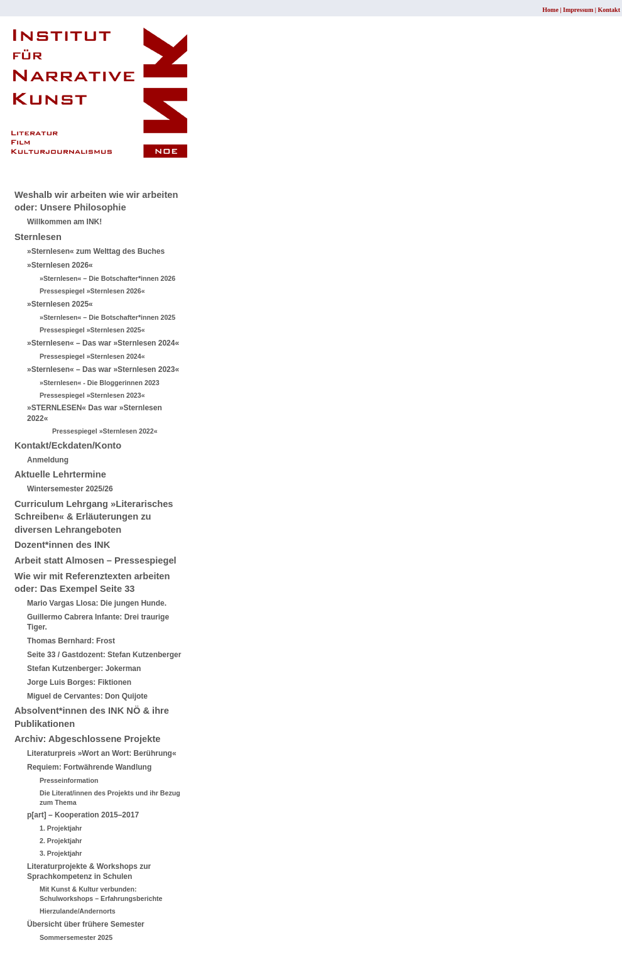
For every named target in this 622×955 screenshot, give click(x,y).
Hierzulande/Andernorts (78, 911)
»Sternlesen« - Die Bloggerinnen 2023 (100, 382)
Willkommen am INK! (64, 221)
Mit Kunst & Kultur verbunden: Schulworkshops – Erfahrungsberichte (101, 893)
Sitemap (28, 168)
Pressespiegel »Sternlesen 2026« (92, 291)
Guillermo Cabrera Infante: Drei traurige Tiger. (98, 622)
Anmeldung (47, 460)
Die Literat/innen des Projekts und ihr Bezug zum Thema (110, 797)
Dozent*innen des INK (62, 545)
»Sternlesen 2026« (60, 265)
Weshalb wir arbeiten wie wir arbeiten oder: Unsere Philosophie (96, 201)
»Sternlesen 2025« (60, 304)
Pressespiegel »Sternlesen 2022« (105, 431)
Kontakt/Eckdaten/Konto (67, 445)
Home (550, 9)
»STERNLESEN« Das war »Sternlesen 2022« (94, 413)
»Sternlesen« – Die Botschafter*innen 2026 (107, 278)
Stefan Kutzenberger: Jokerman (84, 668)
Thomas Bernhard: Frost (71, 640)
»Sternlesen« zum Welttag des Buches (96, 251)
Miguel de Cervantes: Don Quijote (87, 696)
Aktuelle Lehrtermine (60, 474)
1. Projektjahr (61, 828)
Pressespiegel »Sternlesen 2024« (92, 356)
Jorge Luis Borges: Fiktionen (79, 682)
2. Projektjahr (61, 840)
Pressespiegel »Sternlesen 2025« (92, 330)
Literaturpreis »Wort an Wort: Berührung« (102, 753)
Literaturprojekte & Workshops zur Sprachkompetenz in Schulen (89, 871)
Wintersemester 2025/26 (70, 488)
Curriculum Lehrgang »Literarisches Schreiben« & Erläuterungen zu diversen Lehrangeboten (93, 517)
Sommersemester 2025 (76, 937)
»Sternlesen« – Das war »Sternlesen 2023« (103, 369)
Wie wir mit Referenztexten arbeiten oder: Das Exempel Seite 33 (92, 582)
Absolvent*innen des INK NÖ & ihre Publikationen (91, 717)
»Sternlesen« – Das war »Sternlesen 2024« (103, 343)
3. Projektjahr (61, 853)
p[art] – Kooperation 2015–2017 (83, 814)
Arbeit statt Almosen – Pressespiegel (95, 560)
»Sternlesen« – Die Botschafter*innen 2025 (107, 317)
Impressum (578, 9)
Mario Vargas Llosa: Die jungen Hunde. (96, 603)
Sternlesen (38, 237)
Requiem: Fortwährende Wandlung (89, 767)
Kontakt (608, 9)
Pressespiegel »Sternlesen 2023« (92, 395)
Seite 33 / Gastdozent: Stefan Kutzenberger (104, 654)
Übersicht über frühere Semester (86, 924)
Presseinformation (69, 780)
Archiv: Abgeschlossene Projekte (87, 739)
